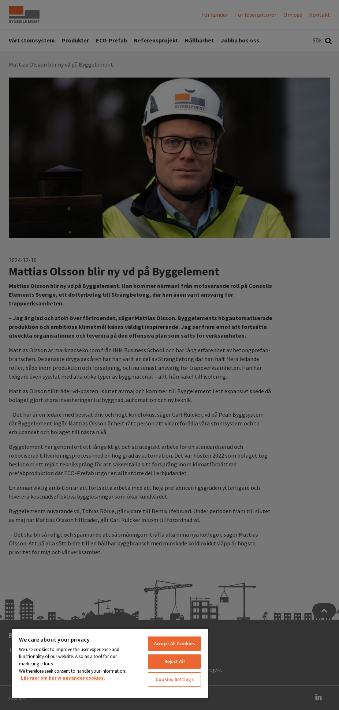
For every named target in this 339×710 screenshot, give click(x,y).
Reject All (174, 661)
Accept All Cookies (174, 643)
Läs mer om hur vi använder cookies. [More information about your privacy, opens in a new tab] (63, 678)
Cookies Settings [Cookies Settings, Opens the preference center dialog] (175, 679)
